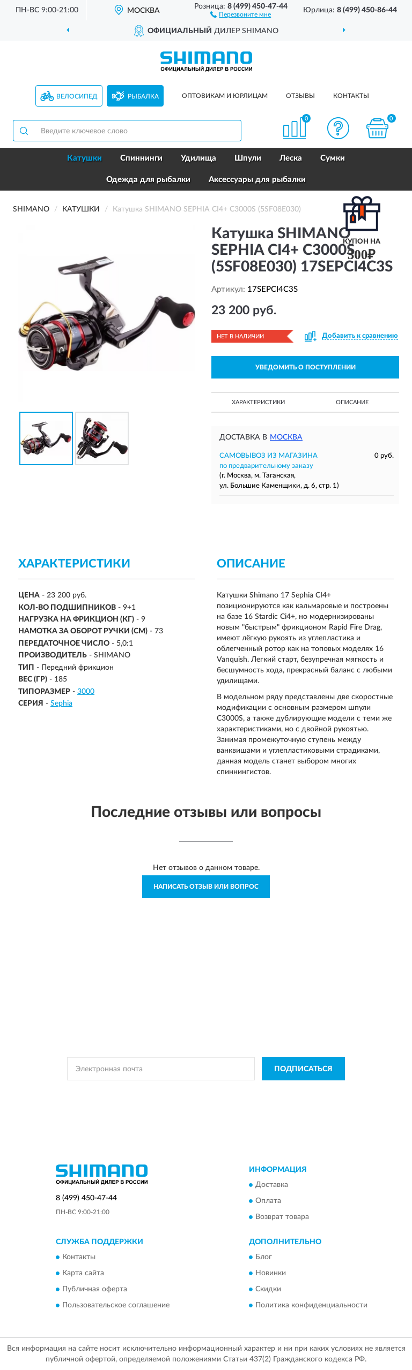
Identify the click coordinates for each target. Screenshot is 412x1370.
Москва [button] (286, 437)
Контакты (351, 96)
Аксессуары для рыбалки (257, 180)
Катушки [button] (84, 158)
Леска (290, 158)
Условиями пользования (192, 1102)
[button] (240, 14)
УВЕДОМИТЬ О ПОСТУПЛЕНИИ (305, 367)
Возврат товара (282, 1217)
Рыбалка (143, 96)
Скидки (268, 1289)
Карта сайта (83, 1273)
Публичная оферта (94, 1289)
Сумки (332, 158)
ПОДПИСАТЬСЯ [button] (303, 1069)
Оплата (268, 1201)
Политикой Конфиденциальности (259, 1092)
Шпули (247, 158)
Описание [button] (352, 402)
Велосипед (77, 96)
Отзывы (300, 96)
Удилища (198, 158)
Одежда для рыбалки (148, 180)
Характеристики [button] (258, 402)
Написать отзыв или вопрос (206, 886)
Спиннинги (141, 158)
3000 (85, 691)
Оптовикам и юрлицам (225, 96)
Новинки (270, 1273)
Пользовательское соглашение (116, 1306)
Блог (263, 1257)
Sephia (61, 703)
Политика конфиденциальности (311, 1306)
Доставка (271, 1185)
